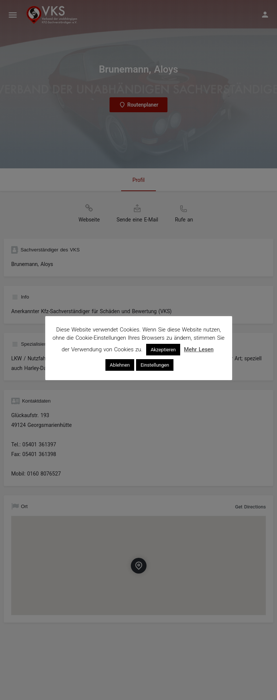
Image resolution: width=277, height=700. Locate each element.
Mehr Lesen (198, 349)
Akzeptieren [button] (163, 349)
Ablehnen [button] (120, 365)
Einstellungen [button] (155, 365)
